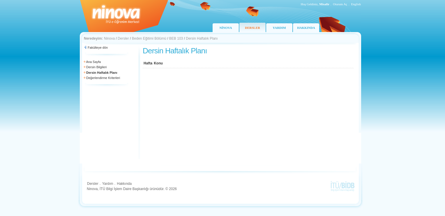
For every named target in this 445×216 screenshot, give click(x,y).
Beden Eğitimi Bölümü (149, 38)
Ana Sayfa (93, 62)
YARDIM (279, 27)
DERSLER (252, 27)
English (356, 4)
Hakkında (124, 184)
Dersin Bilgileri (96, 67)
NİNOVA (225, 27)
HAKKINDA (306, 27)
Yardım (107, 184)
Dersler (123, 38)
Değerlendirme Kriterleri (103, 78)
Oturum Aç (340, 4)
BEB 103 (176, 38)
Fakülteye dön (98, 47)
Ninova (109, 38)
